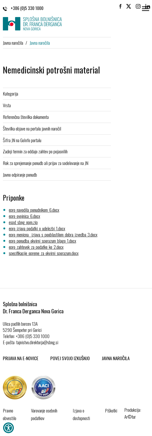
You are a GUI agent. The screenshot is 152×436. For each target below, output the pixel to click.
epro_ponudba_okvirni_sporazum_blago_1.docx (42, 240)
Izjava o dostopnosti (81, 414)
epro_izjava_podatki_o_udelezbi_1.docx (37, 228)
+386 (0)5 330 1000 (23, 8)
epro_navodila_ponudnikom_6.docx (34, 209)
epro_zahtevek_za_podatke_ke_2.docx (36, 246)
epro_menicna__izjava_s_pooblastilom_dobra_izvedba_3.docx (53, 234)
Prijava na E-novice (20, 358)
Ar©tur (130, 416)
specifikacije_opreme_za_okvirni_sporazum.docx (44, 253)
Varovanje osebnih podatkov (44, 414)
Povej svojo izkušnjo (70, 358)
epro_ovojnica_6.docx (24, 216)
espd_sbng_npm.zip (23, 222)
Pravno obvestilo (9, 414)
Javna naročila (13, 42)
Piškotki (111, 410)
